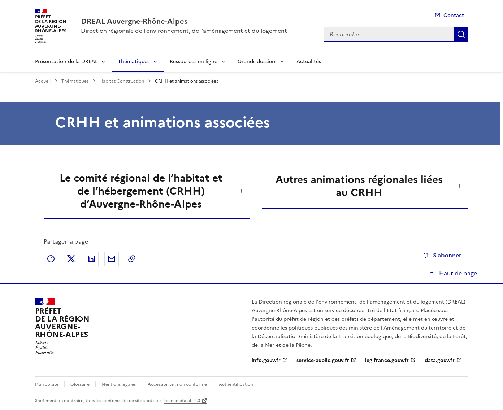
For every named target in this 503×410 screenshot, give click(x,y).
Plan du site (46, 384)
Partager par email (111, 259)
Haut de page (457, 273)
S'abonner (442, 255)
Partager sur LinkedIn (91, 259)
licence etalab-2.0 (182, 400)
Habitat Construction (121, 81)
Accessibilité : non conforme (177, 384)
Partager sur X (71, 259)
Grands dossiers (257, 61)
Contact (453, 15)
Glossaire (80, 384)
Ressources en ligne (193, 61)
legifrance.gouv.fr (387, 360)
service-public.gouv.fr (322, 360)
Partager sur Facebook (51, 259)
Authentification (236, 384)
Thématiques (133, 61)
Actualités (308, 61)
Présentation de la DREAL (66, 61)
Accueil (43, 81)
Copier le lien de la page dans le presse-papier (132, 259)
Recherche (461, 34)
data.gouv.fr (440, 360)
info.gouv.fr (266, 360)
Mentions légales (118, 384)
